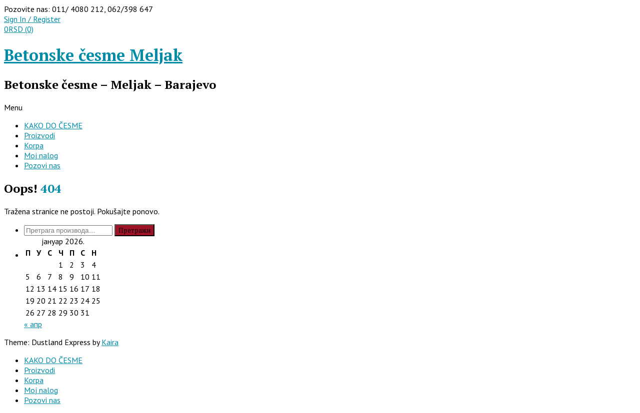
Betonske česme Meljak (93, 54)
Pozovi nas (42, 165)
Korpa (34, 145)
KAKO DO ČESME (53, 125)
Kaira (110, 342)
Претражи (134, 230)
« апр (33, 324)
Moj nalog (41, 155)
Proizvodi (39, 135)
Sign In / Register (32, 19)
